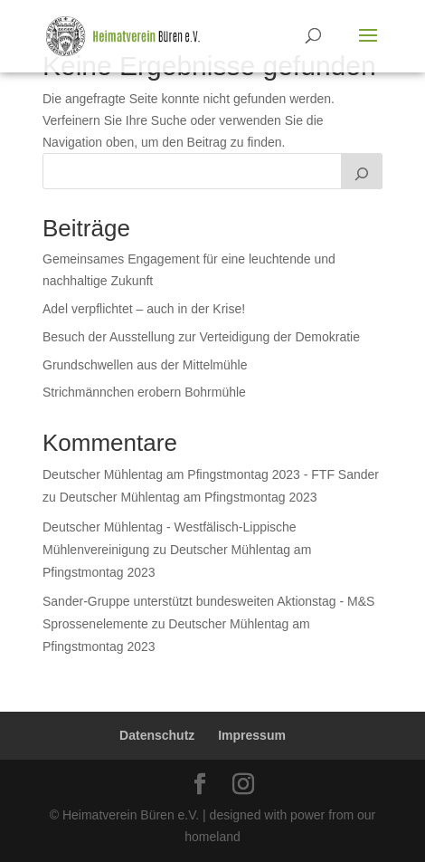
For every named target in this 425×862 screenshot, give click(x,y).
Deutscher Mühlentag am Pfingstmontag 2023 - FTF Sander (210, 474)
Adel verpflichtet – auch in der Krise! (143, 309)
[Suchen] (361, 171)
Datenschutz (156, 735)
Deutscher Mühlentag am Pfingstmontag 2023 (188, 497)
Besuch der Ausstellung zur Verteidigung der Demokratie (201, 337)
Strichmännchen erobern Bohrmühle (144, 392)
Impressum (252, 735)
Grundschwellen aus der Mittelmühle (144, 365)
